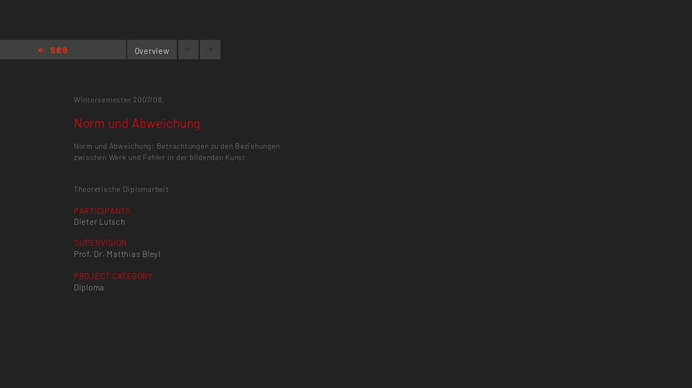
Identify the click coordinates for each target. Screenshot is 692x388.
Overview (152, 51)
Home (52, 51)
